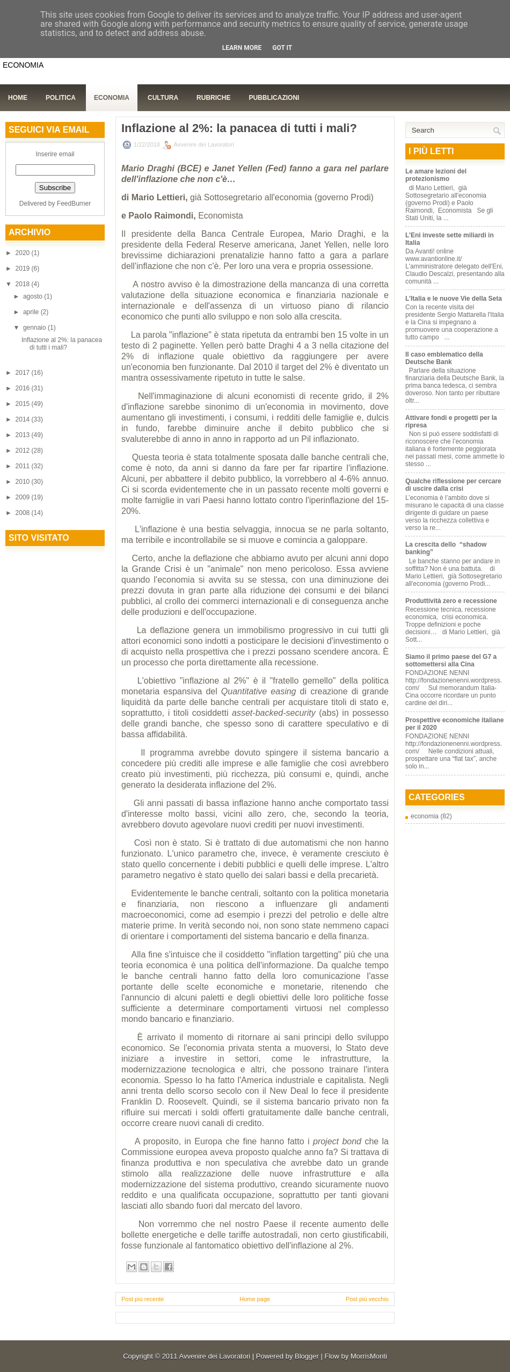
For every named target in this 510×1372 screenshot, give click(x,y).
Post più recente (142, 1299)
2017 (24, 372)
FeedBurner (74, 203)
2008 (24, 513)
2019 (24, 268)
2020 (24, 253)
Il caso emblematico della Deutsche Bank (444, 358)
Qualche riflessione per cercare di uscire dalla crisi (453, 484)
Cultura (163, 97)
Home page (254, 1299)
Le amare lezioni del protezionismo (436, 175)
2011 (24, 466)
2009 (24, 497)
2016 (24, 388)
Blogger (307, 1356)
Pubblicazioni (274, 97)
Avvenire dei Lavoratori (214, 1356)
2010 (24, 481)
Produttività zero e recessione (451, 601)
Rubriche (213, 97)
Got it (282, 48)
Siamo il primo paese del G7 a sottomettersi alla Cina (451, 660)
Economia (111, 97)
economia (425, 816)
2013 (24, 435)
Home (17, 97)
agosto (33, 296)
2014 (24, 419)
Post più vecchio (367, 1299)
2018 (24, 284)
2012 (24, 450)
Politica (61, 97)
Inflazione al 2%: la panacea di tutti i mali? (61, 343)
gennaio (35, 327)
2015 (24, 404)
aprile (32, 312)
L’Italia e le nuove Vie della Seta (453, 298)
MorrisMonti (369, 1356)
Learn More (242, 48)
